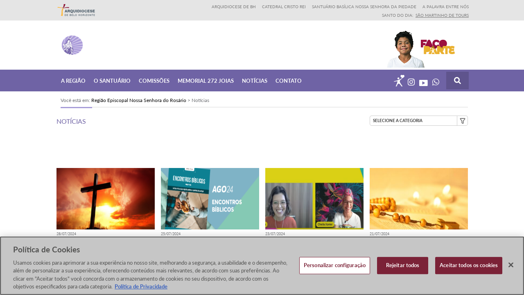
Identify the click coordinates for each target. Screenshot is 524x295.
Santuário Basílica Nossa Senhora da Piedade (364, 6)
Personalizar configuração (335, 266)
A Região (73, 80)
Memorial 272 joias (206, 80)
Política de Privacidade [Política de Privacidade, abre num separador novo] (141, 287)
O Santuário (112, 80)
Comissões (154, 80)
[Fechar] (511, 265)
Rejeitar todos (403, 266)
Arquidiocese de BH (234, 6)
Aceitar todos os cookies (469, 266)
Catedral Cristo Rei (284, 6)
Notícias (254, 80)
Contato (289, 80)
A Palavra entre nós (445, 6)
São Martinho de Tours (442, 15)
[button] (419, 120)
